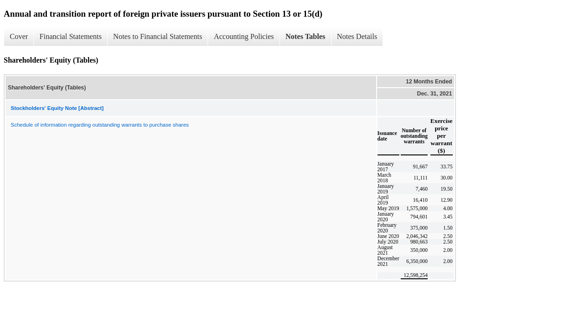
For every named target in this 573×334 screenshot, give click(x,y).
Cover (19, 36)
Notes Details (357, 36)
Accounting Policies (243, 36)
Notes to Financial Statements (157, 36)
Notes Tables (306, 36)
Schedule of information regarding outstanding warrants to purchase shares (100, 125)
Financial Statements (70, 36)
